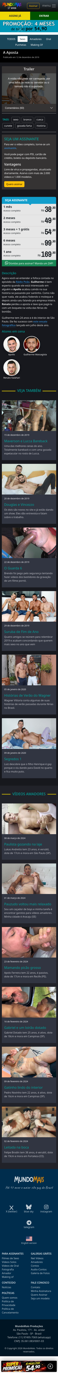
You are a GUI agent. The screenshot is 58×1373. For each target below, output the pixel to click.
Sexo (22, 39)
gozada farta (24, 125)
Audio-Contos (39, 1269)
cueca (40, 119)
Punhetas (20, 45)
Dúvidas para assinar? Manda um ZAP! (29, 263)
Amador (6, 1273)
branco (27, 119)
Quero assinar (14, 184)
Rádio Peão (23, 282)
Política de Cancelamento (10, 1310)
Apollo (11, 354)
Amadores (36, 39)
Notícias (6, 1287)
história (41, 125)
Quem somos (9, 1297)
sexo (15, 119)
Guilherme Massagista (35, 354)
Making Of (37, 45)
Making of (7, 1277)
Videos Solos (9, 1262)
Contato (35, 1287)
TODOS (11, 39)
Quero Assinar (39, 1294)
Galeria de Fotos (40, 1273)
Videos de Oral (10, 1265)
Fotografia (8, 1269)
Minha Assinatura (41, 1291)
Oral (48, 39)
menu (49, 6)
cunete (8, 125)
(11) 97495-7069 (28, 1337)
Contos (35, 1265)
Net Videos (37, 1258)
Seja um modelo (40, 1298)
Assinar (33, 6)
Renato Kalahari (11, 377)
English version (29, 1243)
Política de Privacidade (8, 1303)
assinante (10, 148)
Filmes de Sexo (10, 1258)
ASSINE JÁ (15, 16)
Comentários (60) (14, 108)
